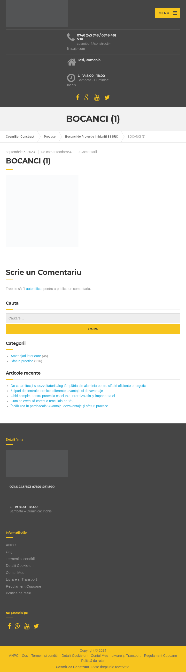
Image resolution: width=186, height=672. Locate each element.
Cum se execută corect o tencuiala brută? (42, 401)
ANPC (11, 545)
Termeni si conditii (20, 559)
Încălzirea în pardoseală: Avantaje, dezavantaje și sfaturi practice (59, 406)
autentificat (34, 289)
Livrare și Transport (21, 579)
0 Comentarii (87, 152)
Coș (9, 552)
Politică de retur (18, 593)
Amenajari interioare (26, 356)
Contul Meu (15, 572)
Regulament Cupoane (23, 586)
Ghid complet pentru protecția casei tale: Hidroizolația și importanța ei (63, 396)
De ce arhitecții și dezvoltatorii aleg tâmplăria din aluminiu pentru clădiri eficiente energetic (78, 386)
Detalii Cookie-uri (19, 565)
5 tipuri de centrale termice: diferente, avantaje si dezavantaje (57, 391)
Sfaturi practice (22, 361)
